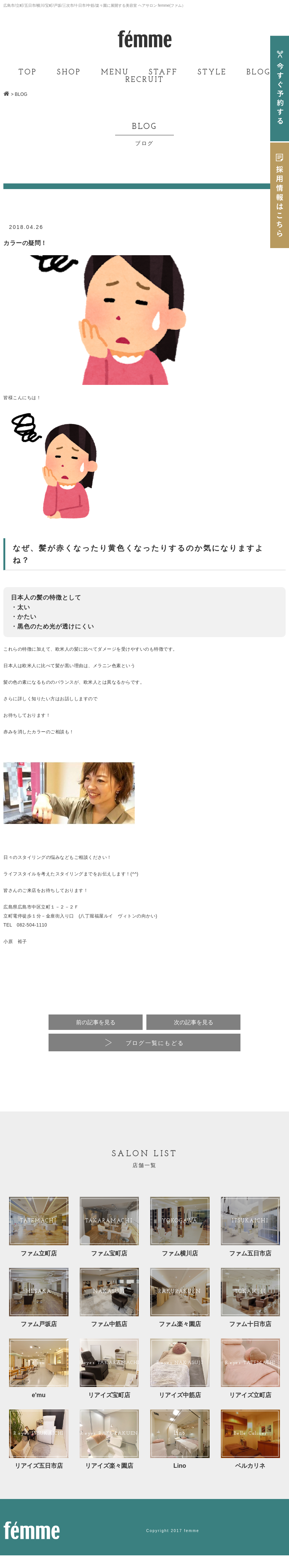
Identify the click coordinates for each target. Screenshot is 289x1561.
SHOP (69, 72)
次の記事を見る (193, 1023)
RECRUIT (144, 80)
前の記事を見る (96, 1023)
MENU (115, 72)
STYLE (212, 72)
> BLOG (19, 94)
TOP (27, 72)
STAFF (163, 72)
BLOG (258, 72)
